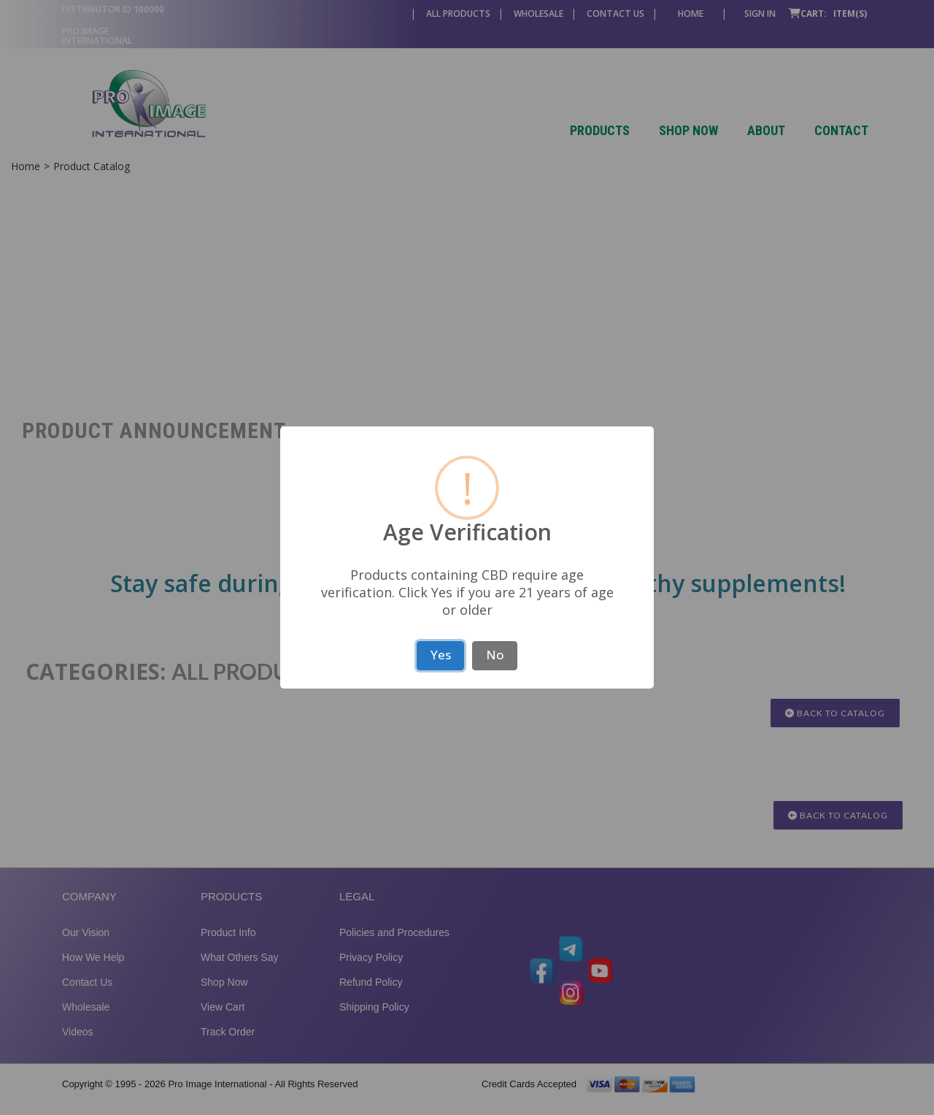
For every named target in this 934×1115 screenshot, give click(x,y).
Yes (441, 654)
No (495, 654)
